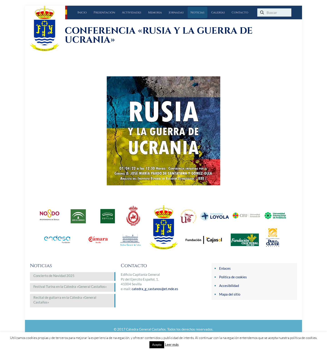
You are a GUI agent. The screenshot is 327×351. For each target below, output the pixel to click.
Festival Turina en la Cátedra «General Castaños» (70, 286)
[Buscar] (274, 12)
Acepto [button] (156, 344)
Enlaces (225, 268)
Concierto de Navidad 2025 (53, 276)
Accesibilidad (229, 286)
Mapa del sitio (229, 294)
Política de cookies (233, 277)
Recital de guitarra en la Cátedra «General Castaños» (64, 299)
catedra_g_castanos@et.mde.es (155, 289)
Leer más (172, 344)
